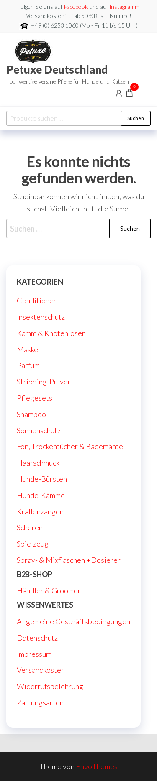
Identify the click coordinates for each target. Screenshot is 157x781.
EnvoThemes (97, 766)
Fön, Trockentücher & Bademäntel (71, 446)
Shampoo (31, 414)
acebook (76, 6)
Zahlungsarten (40, 702)
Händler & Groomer (49, 590)
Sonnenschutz (39, 430)
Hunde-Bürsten (42, 478)
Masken (29, 349)
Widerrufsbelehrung (50, 686)
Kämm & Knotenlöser (51, 333)
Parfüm (28, 365)
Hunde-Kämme (41, 495)
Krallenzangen (40, 511)
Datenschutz (37, 637)
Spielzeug (33, 543)
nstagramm (124, 6)
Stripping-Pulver (44, 381)
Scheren (30, 527)
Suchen (135, 118)
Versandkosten (41, 669)
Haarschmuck (38, 462)
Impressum (34, 654)
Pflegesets (34, 397)
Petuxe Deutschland (57, 69)
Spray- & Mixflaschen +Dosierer (69, 560)
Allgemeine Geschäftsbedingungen (73, 621)
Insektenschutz (41, 316)
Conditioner (37, 300)
